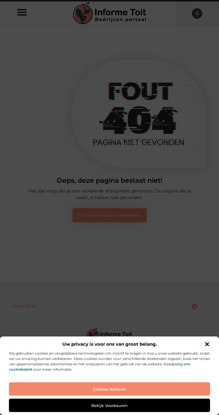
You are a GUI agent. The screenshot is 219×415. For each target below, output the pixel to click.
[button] (207, 344)
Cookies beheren (110, 389)
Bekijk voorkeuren (109, 405)
